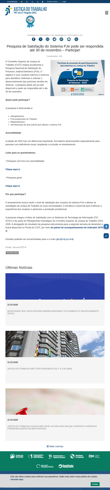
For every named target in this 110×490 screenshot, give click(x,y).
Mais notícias (56, 446)
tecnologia (12, 253)
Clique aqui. (12, 169)
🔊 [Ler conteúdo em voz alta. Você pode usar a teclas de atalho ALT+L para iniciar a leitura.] (106, 235)
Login (64, 1)
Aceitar (95, 484)
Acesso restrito (52, 1)
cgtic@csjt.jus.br (64, 239)
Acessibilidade (12, 1)
